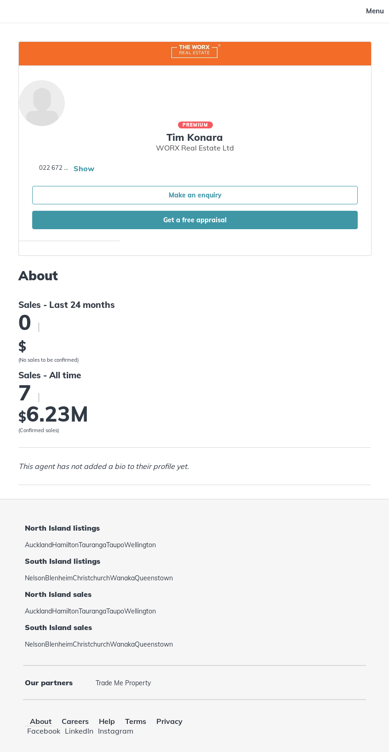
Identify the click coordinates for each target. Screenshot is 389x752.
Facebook (43, 730)
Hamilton (65, 545)
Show (84, 168)
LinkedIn (79, 730)
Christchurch (91, 578)
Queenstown (154, 578)
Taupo (115, 545)
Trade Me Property (123, 683)
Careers (75, 721)
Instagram (115, 730)
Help (107, 721)
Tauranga (92, 545)
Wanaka (122, 578)
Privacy (169, 721)
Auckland (38, 545)
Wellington (140, 545)
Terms (135, 721)
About (40, 721)
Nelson (35, 578)
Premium (195, 125)
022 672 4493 (55, 167)
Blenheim (59, 578)
